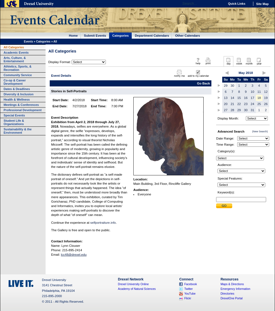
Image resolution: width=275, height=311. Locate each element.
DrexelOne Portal (231, 298)
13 (226, 97)
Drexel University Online (133, 284)
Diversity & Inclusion (19, 94)
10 (252, 91)
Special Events (14, 115)
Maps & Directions (232, 284)
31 (252, 110)
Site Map (262, 4)
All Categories (14, 47)
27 (226, 110)
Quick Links (236, 3)
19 (266, 97)
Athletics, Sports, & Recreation (17, 68)
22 (239, 104)
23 (246, 104)
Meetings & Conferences (21, 104)
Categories (120, 35)
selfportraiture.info (103, 222)
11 (259, 91)
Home (73, 35)
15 (239, 97)
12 (266, 91)
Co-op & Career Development (15, 82)
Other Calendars (187, 35)
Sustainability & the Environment (18, 131)
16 (246, 97)
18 (259, 97)
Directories (227, 293)
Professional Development (23, 110)
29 (226, 85)
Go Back (203, 83)
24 (252, 104)
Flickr (187, 298)
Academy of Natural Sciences (137, 288)
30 (232, 85)
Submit (224, 205)
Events (28, 41)
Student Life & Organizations (14, 122)
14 (232, 97)
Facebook (190, 284)
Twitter (188, 288)
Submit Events (95, 35)
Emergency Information (235, 288)
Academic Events (16, 52)
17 (252, 97)
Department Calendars (152, 35)
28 (232, 110)
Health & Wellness (17, 99)
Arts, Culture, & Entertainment (15, 59)
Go (219, 3)
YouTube (190, 293)
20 (226, 104)
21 (232, 104)
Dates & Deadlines (17, 89)
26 (266, 104)
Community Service (18, 75)
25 (259, 104)
